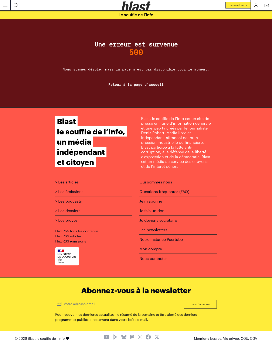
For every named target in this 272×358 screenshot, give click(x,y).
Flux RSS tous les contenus (77, 231)
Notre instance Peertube (161, 239)
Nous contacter (153, 258)
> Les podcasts (68, 201)
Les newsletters (153, 229)
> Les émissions (69, 191)
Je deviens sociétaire (158, 220)
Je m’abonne (150, 201)
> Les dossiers (68, 210)
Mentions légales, (208, 338)
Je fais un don (151, 210)
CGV (253, 338)
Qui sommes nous (155, 182)
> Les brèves (66, 220)
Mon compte (150, 249)
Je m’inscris (200, 304)
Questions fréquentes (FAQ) (164, 191)
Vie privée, (232, 338)
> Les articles (67, 182)
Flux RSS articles (68, 236)
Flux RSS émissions (70, 241)
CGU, (245, 338)
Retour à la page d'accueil (136, 84)
